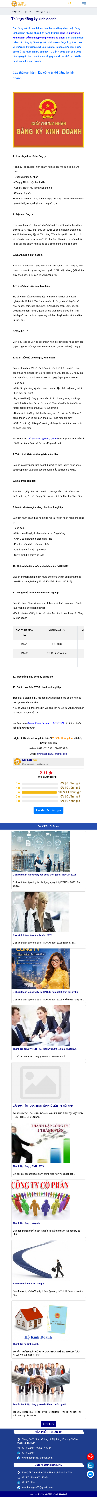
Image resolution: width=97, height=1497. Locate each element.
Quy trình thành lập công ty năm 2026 (32, 935)
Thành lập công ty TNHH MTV (28, 1166)
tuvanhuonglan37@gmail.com (52, 754)
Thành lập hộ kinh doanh (26, 1344)
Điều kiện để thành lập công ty (28, 1283)
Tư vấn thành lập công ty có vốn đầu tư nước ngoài (39, 1404)
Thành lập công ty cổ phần (26, 1223)
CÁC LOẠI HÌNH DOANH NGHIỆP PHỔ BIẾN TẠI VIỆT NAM (43, 1105)
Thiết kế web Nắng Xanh (57, 1494)
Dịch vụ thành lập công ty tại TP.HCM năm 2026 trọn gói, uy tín (45, 992)
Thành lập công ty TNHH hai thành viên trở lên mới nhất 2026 (45, 1049)
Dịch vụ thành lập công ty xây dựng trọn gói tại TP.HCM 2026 (44, 874)
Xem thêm (48, 1424)
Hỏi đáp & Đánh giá (48, 810)
